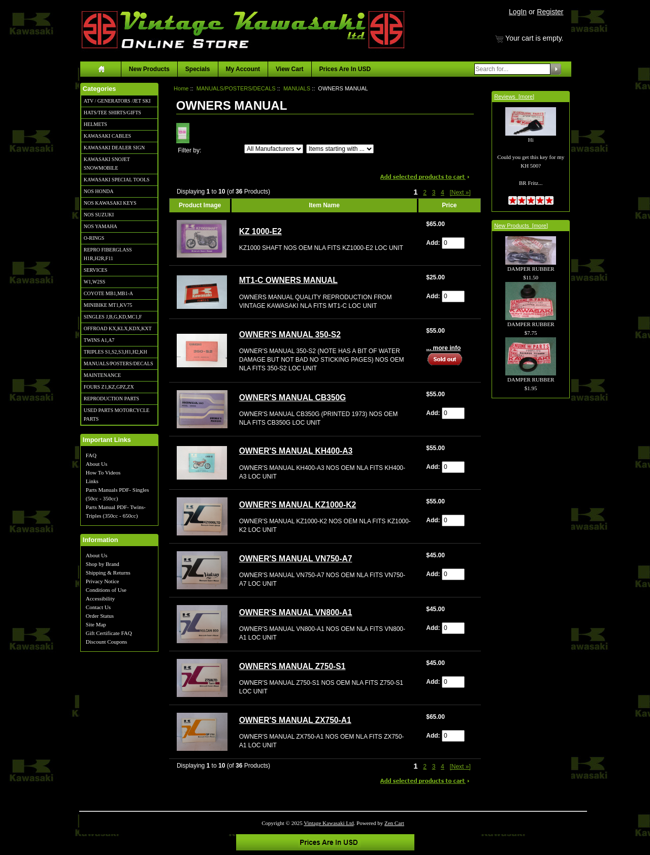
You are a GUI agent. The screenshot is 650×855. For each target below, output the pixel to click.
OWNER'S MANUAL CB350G (292, 397)
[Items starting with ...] (340, 148)
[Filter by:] (273, 148)
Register (550, 12)
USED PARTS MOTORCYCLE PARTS (116, 414)
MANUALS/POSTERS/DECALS (118, 363)
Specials (197, 69)
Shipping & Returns (108, 572)
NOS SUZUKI (99, 214)
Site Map (96, 624)
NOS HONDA (99, 191)
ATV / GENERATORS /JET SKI (117, 101)
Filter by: (189, 150)
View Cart (289, 69)
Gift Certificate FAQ (109, 633)
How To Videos (103, 472)
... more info (443, 348)
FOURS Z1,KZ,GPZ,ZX (109, 387)
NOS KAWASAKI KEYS (110, 203)
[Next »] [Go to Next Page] (459, 192)
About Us (96, 464)
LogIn (518, 12)
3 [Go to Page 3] (434, 192)
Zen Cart (394, 823)
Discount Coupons (106, 642)
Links (92, 481)
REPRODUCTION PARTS (111, 398)
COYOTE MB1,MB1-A (108, 293)
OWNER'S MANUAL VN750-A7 (295, 558)
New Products (149, 69)
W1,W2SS (95, 281)
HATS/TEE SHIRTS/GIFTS (112, 112)
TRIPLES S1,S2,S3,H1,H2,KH (115, 352)
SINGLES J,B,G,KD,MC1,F (113, 317)
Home (181, 88)
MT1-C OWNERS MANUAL (288, 280)
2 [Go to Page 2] (425, 192)
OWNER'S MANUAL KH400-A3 (296, 451)
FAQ (91, 455)
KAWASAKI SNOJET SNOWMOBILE (107, 163)
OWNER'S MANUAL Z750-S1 (292, 666)
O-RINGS (94, 238)
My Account (243, 69)
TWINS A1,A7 (99, 340)
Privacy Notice (102, 581)
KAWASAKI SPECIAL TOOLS (117, 179)
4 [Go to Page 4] (442, 192)
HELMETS (95, 124)
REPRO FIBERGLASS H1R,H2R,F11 (108, 254)
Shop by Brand (102, 564)
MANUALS (296, 88)
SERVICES (95, 270)
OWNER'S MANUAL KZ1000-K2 (297, 504)
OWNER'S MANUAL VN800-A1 (295, 612)
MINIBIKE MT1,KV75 (108, 305)
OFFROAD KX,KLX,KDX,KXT (118, 328)
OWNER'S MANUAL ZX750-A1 (295, 720)
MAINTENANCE (102, 375)
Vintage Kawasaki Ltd (328, 823)
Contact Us (98, 607)
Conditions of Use (106, 590)
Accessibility (100, 598)
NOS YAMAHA (100, 226)
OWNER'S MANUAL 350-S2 (290, 334)
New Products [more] (521, 226)
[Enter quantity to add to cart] (453, 243)
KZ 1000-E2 (260, 231)
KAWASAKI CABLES (107, 136)
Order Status (100, 616)
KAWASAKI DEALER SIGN (114, 147)
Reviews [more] (514, 96)
